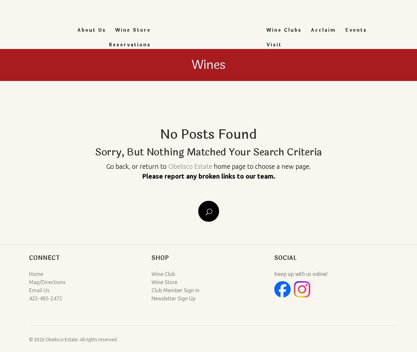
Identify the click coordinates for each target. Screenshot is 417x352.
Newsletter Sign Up (174, 297)
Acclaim (323, 30)
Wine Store (133, 30)
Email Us (39, 290)
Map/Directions (47, 282)
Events (356, 30)
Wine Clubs (284, 30)
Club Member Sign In (176, 290)
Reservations (130, 44)
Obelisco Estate (190, 166)
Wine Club (163, 274)
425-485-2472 (45, 297)
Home (36, 274)
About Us (91, 30)
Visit (274, 44)
